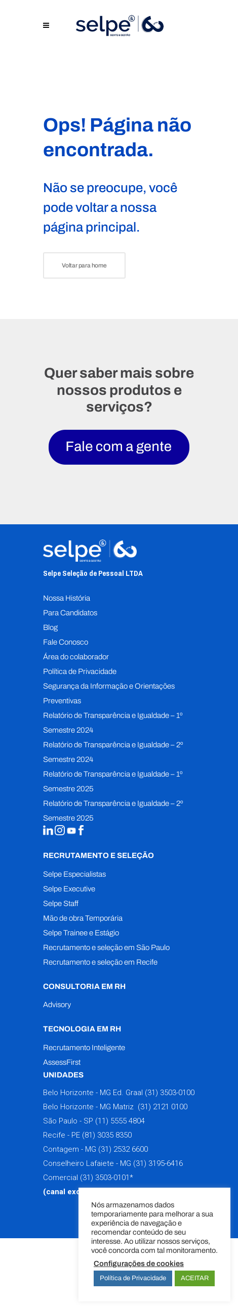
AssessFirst (62, 1062)
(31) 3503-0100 (169, 1092)
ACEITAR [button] (195, 1278)
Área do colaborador (76, 657)
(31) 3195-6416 (158, 1163)
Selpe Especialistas (74, 874)
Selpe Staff (60, 903)
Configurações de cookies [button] (139, 1263)
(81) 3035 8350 (107, 1135)
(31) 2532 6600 (123, 1149)
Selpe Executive (69, 889)
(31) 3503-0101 (105, 1177)
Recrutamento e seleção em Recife (100, 962)
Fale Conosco (65, 642)
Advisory (57, 1005)
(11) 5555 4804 (119, 1120)
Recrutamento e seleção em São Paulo (106, 947)
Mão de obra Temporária (83, 918)
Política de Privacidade (79, 671)
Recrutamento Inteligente (84, 1048)
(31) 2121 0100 (161, 1106)
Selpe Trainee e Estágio (81, 933)
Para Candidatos (70, 613)
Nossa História (66, 598)
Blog (50, 627)
